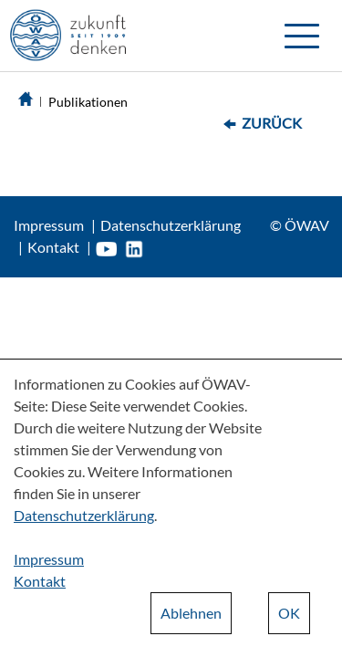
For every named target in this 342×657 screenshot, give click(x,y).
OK (289, 612)
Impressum (49, 225)
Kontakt (53, 247)
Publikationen (88, 102)
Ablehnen (191, 612)
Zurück (272, 122)
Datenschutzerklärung (170, 225)
